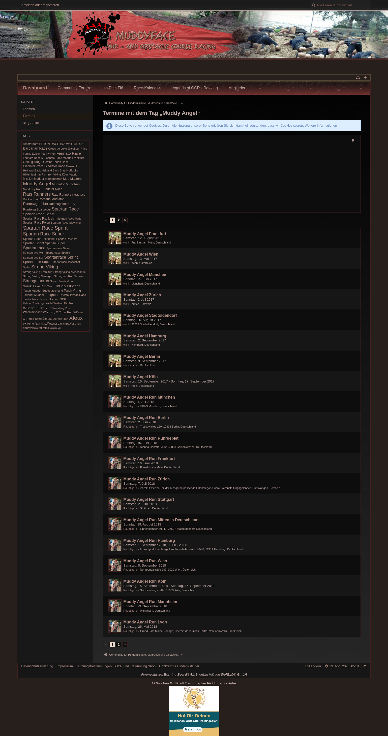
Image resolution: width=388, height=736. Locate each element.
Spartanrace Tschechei (66, 261)
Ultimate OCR (57, 299)
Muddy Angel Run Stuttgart (148, 499)
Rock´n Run (30, 199)
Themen (29, 109)
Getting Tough (32, 162)
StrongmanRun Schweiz (69, 276)
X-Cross (78, 312)
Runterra (29, 209)
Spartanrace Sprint (61, 257)
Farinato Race (68, 153)
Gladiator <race (33, 166)
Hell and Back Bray (53, 170)
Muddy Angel (37, 183)
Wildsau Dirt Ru (63, 303)
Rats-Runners (61, 194)
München (73, 184)
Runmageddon (35, 203)
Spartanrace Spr (33, 257)
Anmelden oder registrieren (39, 5)
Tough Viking (72, 290)
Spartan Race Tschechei (39, 239)
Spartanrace (34, 248)
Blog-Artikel (31, 123)
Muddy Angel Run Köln (144, 581)
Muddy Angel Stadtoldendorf (150, 315)
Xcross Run (60, 318)
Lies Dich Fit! (112, 88)
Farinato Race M (33, 157)
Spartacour (44, 209)
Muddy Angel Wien (140, 254)
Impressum (65, 666)
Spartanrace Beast (58, 248)
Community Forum (73, 88)
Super (53, 281)
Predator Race (52, 189)
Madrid (73, 174)
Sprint (26, 267)
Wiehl (49, 303)
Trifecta (64, 294)
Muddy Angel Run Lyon (145, 622)
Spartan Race (65, 209)
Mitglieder (237, 88)
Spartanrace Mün (33, 252)
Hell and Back (32, 170)
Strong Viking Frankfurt (37, 271)
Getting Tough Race (56, 161)
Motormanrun (53, 178)
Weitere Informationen (321, 125)
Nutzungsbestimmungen (94, 666)
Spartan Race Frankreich (39, 218)
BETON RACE (49, 144)
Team (50, 286)
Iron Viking (54, 174)
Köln (65, 174)
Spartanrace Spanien (58, 252)
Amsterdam (30, 144)
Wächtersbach (32, 312)
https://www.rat (32, 327)
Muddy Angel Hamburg (144, 336)
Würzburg (49, 312)
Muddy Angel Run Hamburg (149, 540)
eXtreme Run (31, 323)
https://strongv (72, 323)
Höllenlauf (29, 174)
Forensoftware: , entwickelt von (194, 674)
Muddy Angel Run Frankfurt (149, 459)
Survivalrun (65, 281)
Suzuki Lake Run (34, 286)
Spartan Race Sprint (45, 228)
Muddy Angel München (144, 274)
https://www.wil (52, 327)
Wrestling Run (61, 308)
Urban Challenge (34, 303)
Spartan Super (55, 243)
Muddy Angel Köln (140, 377)
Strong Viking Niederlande (69, 271)
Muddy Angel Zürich (142, 295)
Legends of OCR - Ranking (194, 88)
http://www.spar (51, 323)
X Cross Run (64, 312)
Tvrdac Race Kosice (35, 299)
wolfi (126, 242)
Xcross (47, 319)
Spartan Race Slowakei (66, 222)
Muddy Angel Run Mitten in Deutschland (160, 520)
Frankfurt (78, 157)
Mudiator (58, 184)
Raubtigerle (130, 406)
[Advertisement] (231, 178)
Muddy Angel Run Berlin (146, 417)
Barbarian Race (35, 148)
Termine (29, 116)
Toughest (51, 295)
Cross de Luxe (57, 148)
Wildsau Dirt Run (37, 308)
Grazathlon (73, 166)
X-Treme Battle (32, 318)
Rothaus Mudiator (51, 199)
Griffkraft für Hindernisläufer (179, 666)
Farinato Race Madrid (58, 157)
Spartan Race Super (43, 233)
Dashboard (35, 87)
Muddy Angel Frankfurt (144, 234)
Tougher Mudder (33, 294)
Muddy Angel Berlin (141, 356)
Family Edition (31, 153)
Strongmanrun (36, 280)
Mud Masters (72, 179)
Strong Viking (44, 266)
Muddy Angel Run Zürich (146, 479)
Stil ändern (313, 666)
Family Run (48, 153)
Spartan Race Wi (66, 238)
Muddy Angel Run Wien (145, 561)
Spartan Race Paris (69, 218)
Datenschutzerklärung (37, 666)
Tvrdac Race (78, 294)
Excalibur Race (77, 148)
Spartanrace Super (37, 262)
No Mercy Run (32, 189)
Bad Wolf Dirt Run (71, 144)
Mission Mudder (33, 179)
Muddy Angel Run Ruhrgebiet (150, 438)
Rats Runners (37, 194)
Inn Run (42, 174)
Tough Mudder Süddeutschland (43, 290)
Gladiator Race (54, 166)
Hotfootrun (73, 170)
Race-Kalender (147, 88)
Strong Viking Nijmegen (38, 276)
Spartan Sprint (33, 243)
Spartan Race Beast (38, 214)
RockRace (78, 194)
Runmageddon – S (62, 204)
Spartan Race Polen (36, 222)
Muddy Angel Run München (149, 397)
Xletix (76, 318)
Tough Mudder (67, 286)
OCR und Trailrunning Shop (135, 666)
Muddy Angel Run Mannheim (150, 602)
